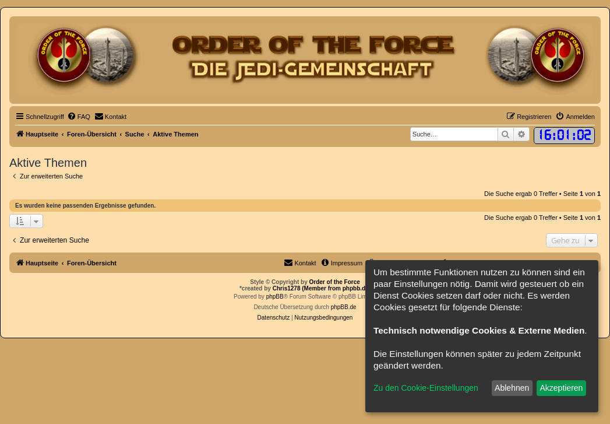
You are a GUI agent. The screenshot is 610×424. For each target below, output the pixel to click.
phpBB (275, 296)
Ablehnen (512, 388)
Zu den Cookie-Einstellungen (425, 388)
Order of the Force (334, 282)
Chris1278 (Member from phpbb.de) (322, 288)
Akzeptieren (561, 388)
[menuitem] (78, 117)
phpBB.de (344, 307)
